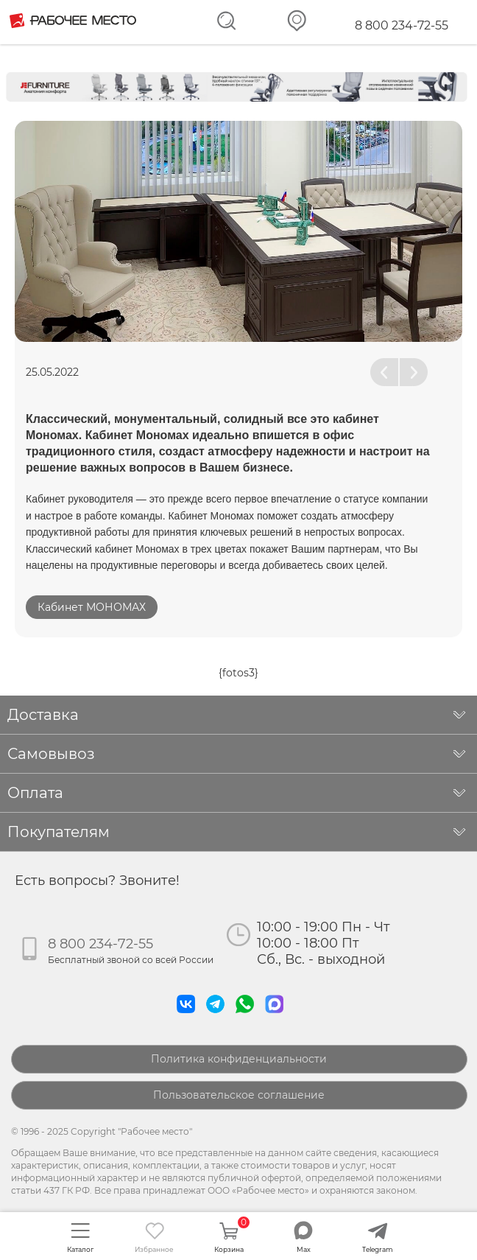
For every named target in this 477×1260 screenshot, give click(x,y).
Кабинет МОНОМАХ (92, 607)
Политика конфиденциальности (239, 1058)
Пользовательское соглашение (239, 1095)
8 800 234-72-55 (401, 25)
